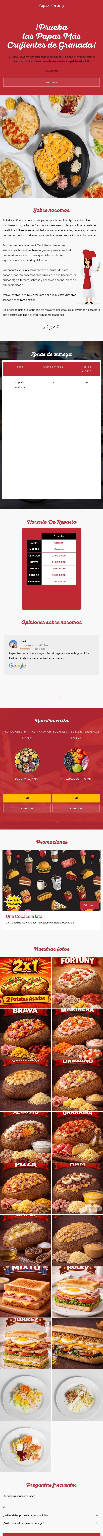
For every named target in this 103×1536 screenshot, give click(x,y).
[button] (58, 682)
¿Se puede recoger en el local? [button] (18, 1480)
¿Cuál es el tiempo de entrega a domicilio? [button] (25, 1500)
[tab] (12, 716)
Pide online (51, 1521)
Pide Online (51, 82)
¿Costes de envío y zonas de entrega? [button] (23, 1507)
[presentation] (57, 806)
